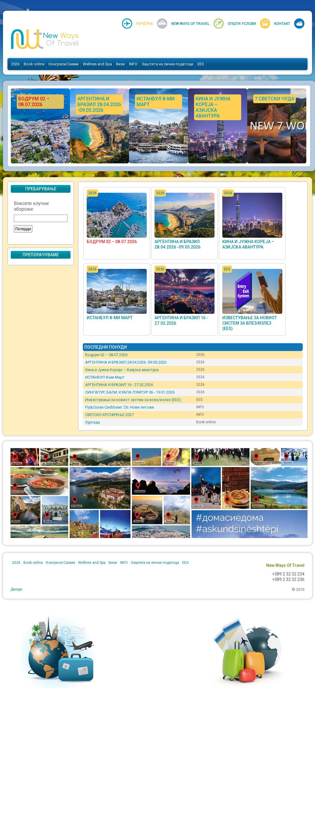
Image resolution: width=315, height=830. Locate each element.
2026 (15, 64)
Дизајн (16, 589)
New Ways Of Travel (190, 24)
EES (200, 64)
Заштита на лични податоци (167, 64)
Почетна (144, 24)
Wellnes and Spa (97, 64)
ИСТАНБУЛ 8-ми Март (110, 317)
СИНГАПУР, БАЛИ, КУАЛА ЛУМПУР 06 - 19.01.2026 (130, 392)
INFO (133, 64)
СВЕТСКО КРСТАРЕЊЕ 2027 (109, 414)
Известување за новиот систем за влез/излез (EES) (249, 323)
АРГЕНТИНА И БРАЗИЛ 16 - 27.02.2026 (119, 384)
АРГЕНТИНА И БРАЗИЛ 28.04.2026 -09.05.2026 (125, 362)
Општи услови (242, 24)
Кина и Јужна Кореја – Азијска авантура (122, 369)
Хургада (92, 422)
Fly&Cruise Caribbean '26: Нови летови (119, 407)
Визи (120, 64)
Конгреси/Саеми (64, 64)
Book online (34, 64)
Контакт (282, 24)
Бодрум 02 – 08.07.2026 (112, 241)
